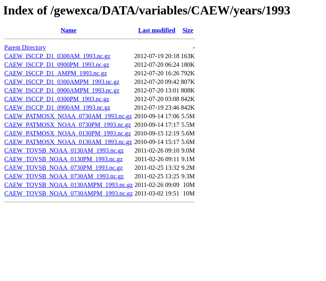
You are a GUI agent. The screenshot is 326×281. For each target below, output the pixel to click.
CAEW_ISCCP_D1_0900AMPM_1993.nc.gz (61, 90)
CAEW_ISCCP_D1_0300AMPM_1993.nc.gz (61, 81)
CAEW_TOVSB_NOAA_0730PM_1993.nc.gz (63, 167)
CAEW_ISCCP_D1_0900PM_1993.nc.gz (56, 64)
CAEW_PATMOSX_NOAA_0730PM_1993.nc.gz (67, 124)
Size (188, 30)
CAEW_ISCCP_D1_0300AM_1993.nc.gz (57, 56)
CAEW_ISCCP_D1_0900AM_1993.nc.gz (57, 107)
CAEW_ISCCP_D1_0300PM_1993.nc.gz (56, 99)
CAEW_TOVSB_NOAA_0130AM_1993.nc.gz (64, 150)
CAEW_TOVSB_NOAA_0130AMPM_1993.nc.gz (68, 184)
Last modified (157, 30)
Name (68, 30)
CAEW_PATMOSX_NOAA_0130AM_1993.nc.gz (68, 142)
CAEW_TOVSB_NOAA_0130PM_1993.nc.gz (63, 159)
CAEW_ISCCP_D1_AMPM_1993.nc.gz (55, 73)
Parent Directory (25, 47)
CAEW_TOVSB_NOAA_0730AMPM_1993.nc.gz (68, 193)
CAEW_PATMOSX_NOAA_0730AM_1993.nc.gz (68, 116)
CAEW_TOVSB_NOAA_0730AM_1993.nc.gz (64, 176)
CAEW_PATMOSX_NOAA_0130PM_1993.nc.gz (67, 133)
